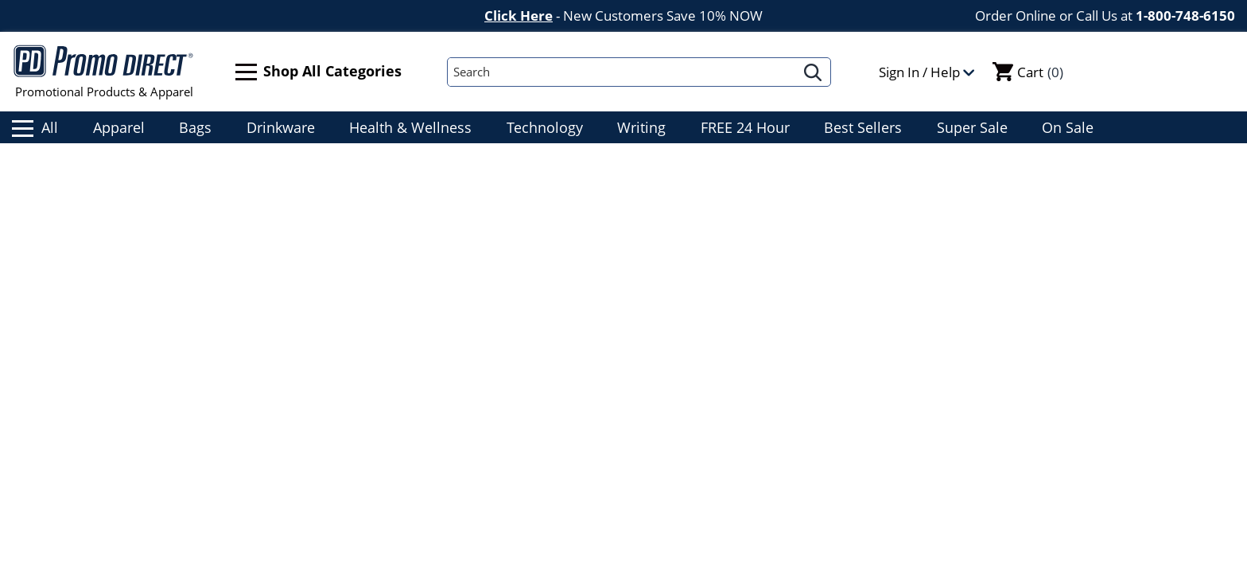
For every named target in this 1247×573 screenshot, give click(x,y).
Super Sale (972, 127)
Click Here (518, 15)
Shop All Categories (318, 72)
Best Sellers (863, 127)
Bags (195, 127)
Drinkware (281, 127)
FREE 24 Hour (745, 127)
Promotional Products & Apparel (104, 71)
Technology (545, 127)
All (35, 127)
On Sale (1068, 127)
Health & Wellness (410, 127)
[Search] (621, 72)
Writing (641, 127)
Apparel (119, 127)
